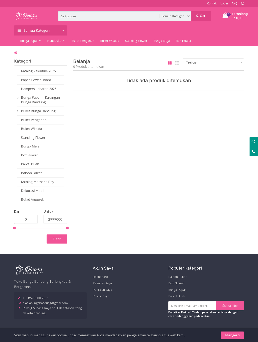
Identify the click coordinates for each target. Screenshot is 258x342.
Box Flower (183, 41)
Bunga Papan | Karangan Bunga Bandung (40, 99)
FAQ (234, 3)
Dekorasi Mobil (32, 190)
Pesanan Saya (102, 283)
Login (224, 3)
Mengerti (232, 335)
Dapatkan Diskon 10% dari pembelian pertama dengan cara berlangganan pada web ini (203, 314)
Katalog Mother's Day (37, 182)
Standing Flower (136, 41)
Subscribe (230, 305)
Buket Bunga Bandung (38, 111)
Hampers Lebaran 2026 (38, 89)
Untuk (48, 211)
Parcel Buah (30, 164)
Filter (57, 239)
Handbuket (56, 41)
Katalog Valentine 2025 (38, 71)
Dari (17, 211)
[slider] (14, 228)
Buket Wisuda (109, 41)
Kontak (211, 3)
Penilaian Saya (102, 289)
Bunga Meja (161, 41)
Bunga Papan (30, 41)
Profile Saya (101, 296)
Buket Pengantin (82, 41)
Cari (201, 16)
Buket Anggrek (32, 199)
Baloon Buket (31, 173)
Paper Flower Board (36, 80)
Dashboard (100, 276)
